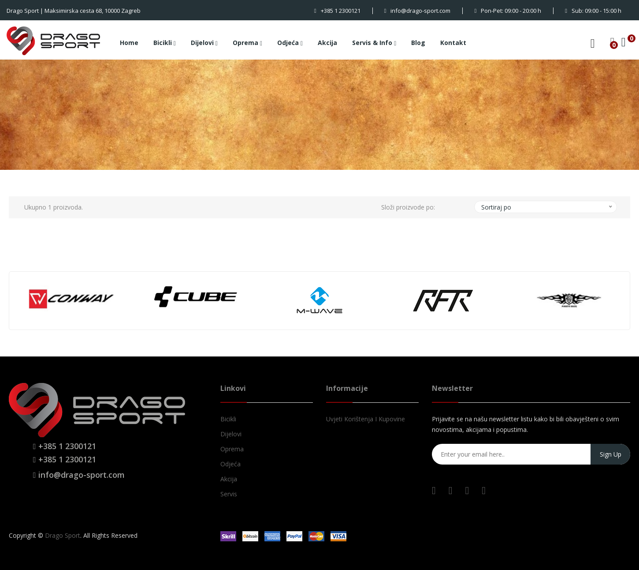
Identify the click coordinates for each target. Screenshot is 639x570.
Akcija (327, 42)
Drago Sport (62, 535)
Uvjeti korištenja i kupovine (365, 419)
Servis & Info (374, 43)
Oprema (247, 43)
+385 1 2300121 (337, 11)
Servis (228, 494)
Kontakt (453, 42)
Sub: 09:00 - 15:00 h (593, 11)
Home (129, 42)
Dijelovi (204, 43)
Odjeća (290, 43)
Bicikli (164, 43)
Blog (418, 42)
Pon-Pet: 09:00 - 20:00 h (507, 11)
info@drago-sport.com (417, 11)
